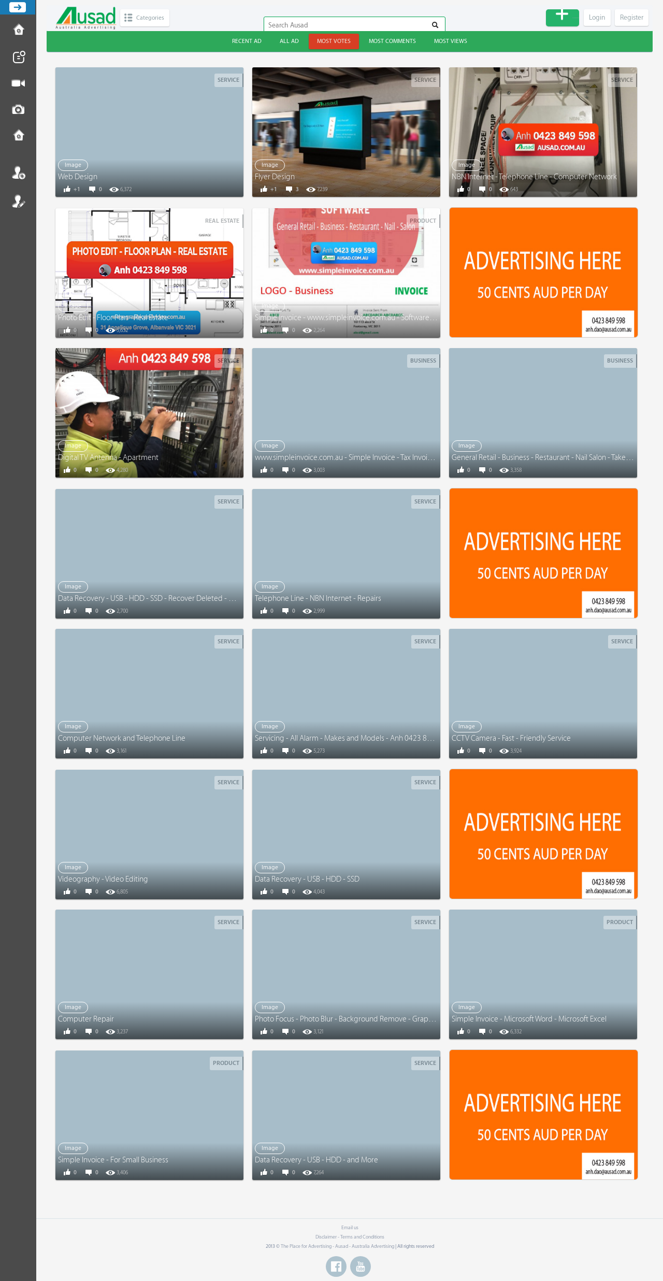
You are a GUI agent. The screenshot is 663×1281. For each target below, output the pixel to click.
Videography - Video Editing (103, 879)
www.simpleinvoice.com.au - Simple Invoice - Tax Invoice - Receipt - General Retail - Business (402, 457)
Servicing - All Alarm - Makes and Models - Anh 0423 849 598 (352, 738)
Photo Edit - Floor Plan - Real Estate (113, 317)
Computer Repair (86, 1019)
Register (18, 201)
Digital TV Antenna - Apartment (108, 457)
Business (423, 360)
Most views (450, 41)
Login (18, 172)
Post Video (18, 83)
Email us (349, 1227)
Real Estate (222, 221)
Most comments (392, 41)
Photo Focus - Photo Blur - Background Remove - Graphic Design (358, 1019)
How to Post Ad (18, 31)
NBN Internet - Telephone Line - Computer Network (534, 176)
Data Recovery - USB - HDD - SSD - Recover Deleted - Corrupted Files (168, 598)
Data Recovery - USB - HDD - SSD (307, 879)
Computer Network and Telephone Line (121, 738)
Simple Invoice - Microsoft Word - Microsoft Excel (529, 1019)
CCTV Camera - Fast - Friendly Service (511, 738)
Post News (18, 57)
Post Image (18, 110)
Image (73, 165)
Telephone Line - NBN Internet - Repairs (318, 598)
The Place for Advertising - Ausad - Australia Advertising (337, 1246)
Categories (153, 18)
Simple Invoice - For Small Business (113, 1160)
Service (228, 80)
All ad (289, 41)
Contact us (18, 136)
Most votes (334, 41)
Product (423, 221)
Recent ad (247, 41)
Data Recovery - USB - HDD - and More (316, 1160)
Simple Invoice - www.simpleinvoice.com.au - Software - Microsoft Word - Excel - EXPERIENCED (405, 317)
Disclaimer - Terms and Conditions (349, 1237)
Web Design (77, 176)
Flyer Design (275, 176)
